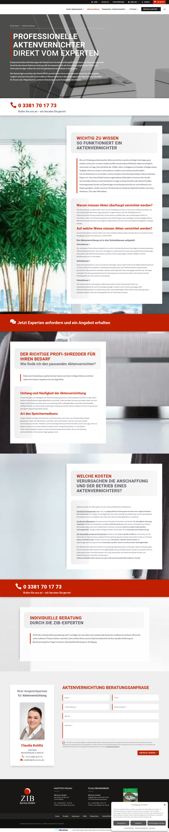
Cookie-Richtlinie (129, 828)
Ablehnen (138, 823)
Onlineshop (161, 2)
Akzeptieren (121, 823)
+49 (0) (136, 62)
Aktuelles (105, 2)
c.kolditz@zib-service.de (137, 69)
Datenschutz (94, 816)
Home (96, 2)
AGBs (85, 816)
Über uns (134, 2)
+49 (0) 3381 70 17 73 (98, 803)
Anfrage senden (147, 753)
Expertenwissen (118, 2)
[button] (165, 805)
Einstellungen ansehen (157, 823)
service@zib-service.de (66, 805)
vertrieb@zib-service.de (101, 805)
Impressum (152, 828)
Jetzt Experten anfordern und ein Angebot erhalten (63, 322)
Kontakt (147, 2)
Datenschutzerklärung (141, 828)
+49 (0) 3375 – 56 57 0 (64, 803)
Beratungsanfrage (134, 77)
